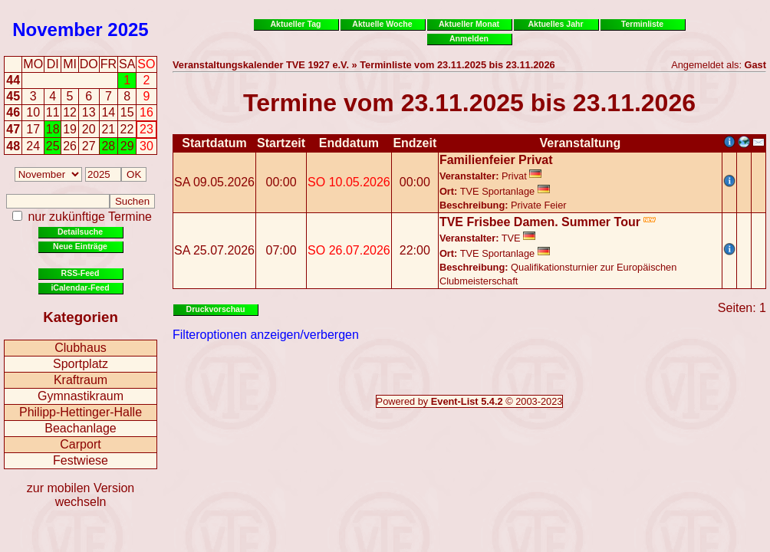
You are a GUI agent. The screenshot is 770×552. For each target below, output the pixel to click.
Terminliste (642, 23)
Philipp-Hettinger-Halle (80, 412)
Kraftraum (80, 379)
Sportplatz (80, 363)
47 (13, 129)
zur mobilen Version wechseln (81, 494)
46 (13, 112)
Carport (80, 444)
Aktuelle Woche (382, 23)
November (57, 29)
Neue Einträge (80, 246)
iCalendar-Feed (80, 287)
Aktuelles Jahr (555, 23)
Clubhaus (80, 347)
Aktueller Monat (469, 23)
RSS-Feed (80, 273)
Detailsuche (80, 231)
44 (13, 80)
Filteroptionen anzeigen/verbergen (266, 334)
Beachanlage (80, 428)
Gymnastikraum (80, 395)
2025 (127, 29)
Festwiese (80, 460)
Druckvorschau (215, 309)
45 (13, 96)
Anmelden (469, 38)
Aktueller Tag (295, 23)
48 (13, 146)
